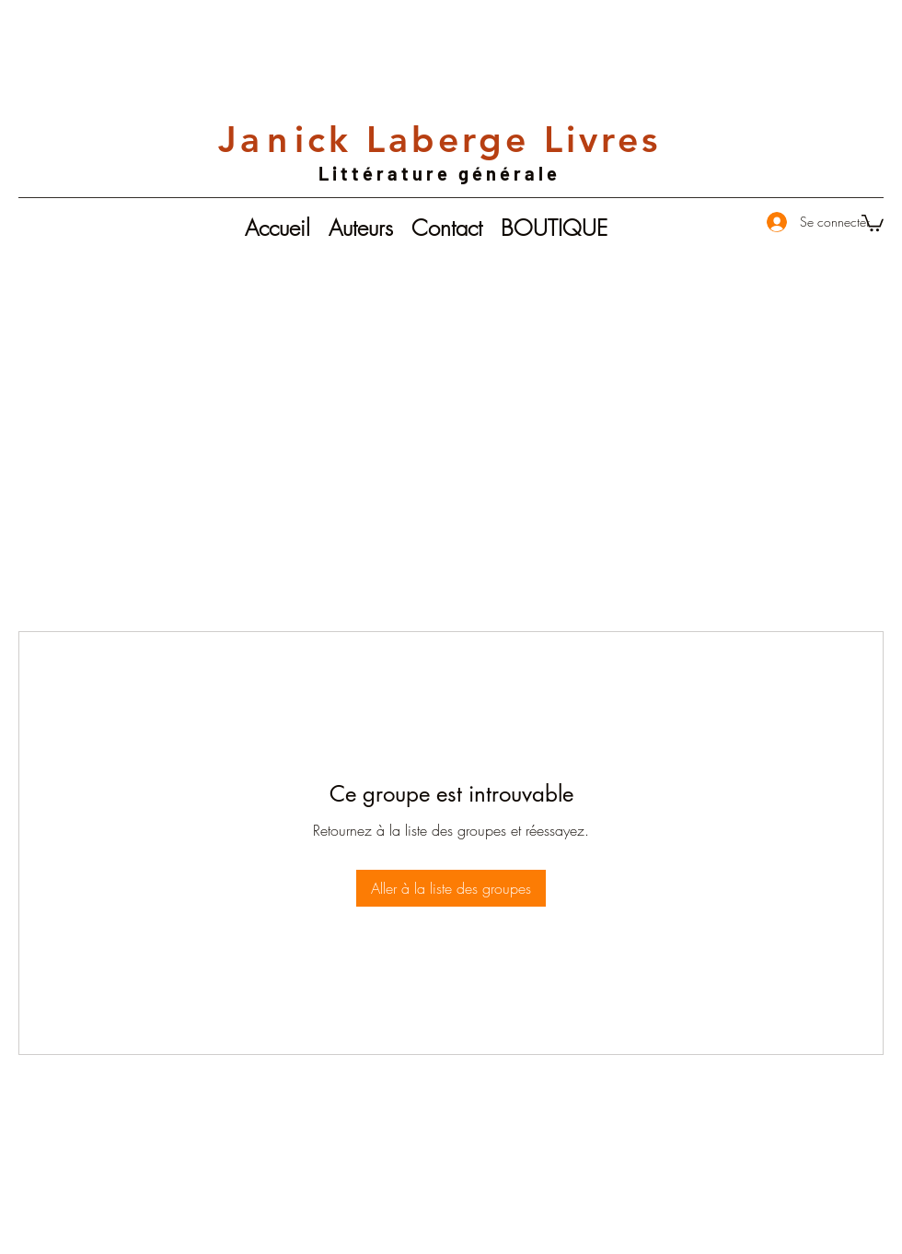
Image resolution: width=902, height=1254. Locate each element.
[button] (873, 222)
